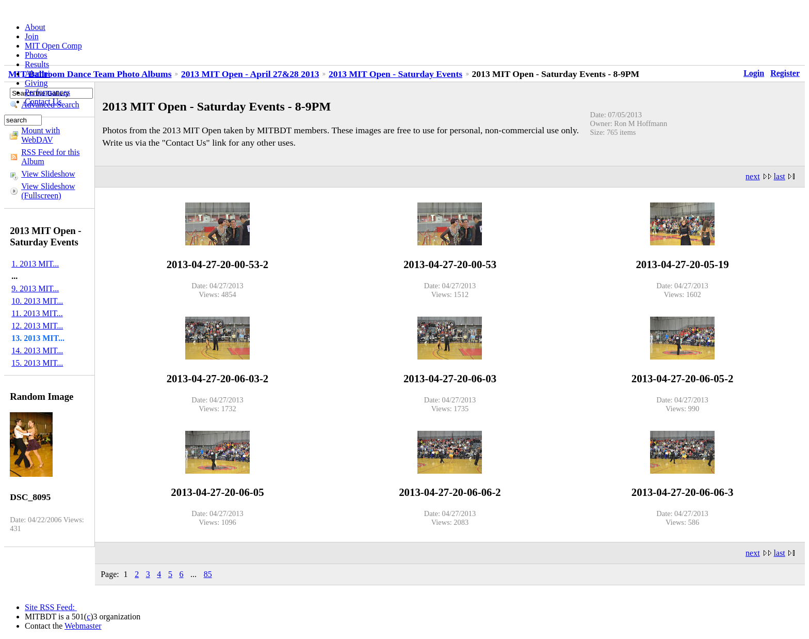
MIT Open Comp (53, 45)
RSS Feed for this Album (50, 157)
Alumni (37, 73)
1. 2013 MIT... (35, 263)
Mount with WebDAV (40, 135)
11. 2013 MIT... (37, 313)
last (779, 176)
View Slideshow (48, 173)
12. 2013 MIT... (37, 325)
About (35, 27)
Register (785, 73)
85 (208, 574)
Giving (36, 83)
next (753, 176)
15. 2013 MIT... (37, 363)
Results (37, 64)
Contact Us (43, 101)
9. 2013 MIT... (35, 288)
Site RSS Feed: (51, 607)
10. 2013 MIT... (37, 301)
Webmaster (83, 625)
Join (32, 36)
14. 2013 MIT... (37, 350)
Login (753, 73)
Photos (36, 55)
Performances (47, 92)
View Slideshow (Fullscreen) (48, 191)
